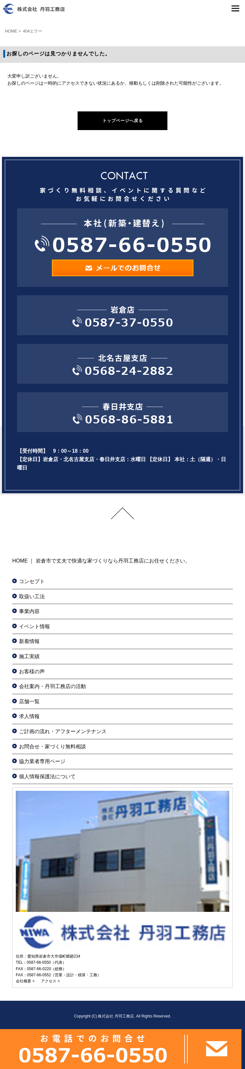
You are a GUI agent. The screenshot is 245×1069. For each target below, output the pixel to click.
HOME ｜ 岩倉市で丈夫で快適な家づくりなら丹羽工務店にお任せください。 (101, 560)
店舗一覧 (29, 701)
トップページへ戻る (122, 120)
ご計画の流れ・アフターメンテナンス (63, 731)
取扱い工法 (32, 596)
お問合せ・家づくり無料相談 (52, 746)
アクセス (48, 981)
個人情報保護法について (47, 776)
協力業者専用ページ (42, 761)
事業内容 (29, 611)
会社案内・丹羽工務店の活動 (52, 686)
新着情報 (29, 641)
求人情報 (29, 716)
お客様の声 (32, 671)
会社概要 (23, 981)
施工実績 (29, 656)
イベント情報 (34, 626)
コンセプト (32, 581)
